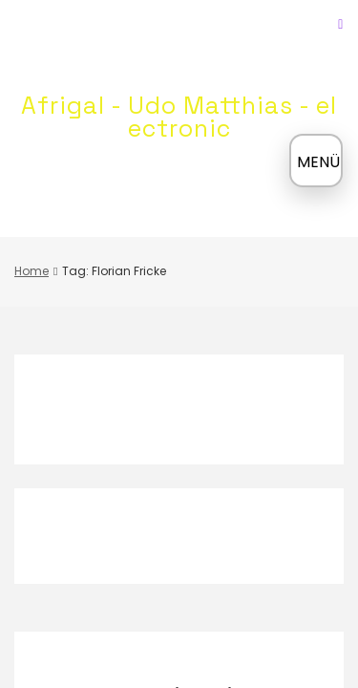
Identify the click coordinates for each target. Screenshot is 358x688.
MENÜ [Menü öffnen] (318, 162)
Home (31, 271)
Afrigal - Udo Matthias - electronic (179, 116)
